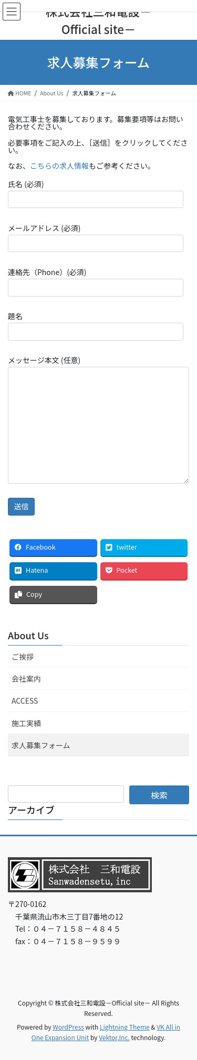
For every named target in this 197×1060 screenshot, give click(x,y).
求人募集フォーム (41, 745)
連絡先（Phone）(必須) (95, 281)
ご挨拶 (23, 656)
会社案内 (26, 678)
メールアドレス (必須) (95, 237)
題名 (95, 325)
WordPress (68, 1026)
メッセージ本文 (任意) (98, 419)
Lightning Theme (125, 1026)
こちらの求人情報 (59, 165)
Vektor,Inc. (114, 1037)
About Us (28, 635)
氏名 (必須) (95, 193)
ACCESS (25, 700)
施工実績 (26, 723)
